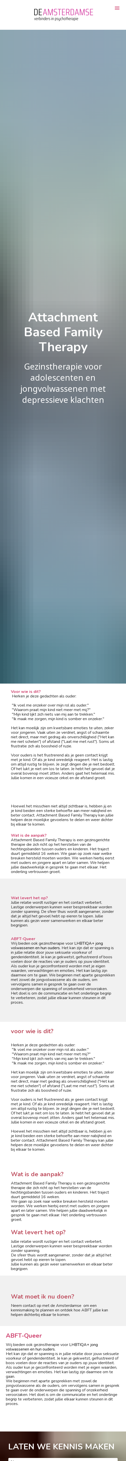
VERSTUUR (25, 1440)
